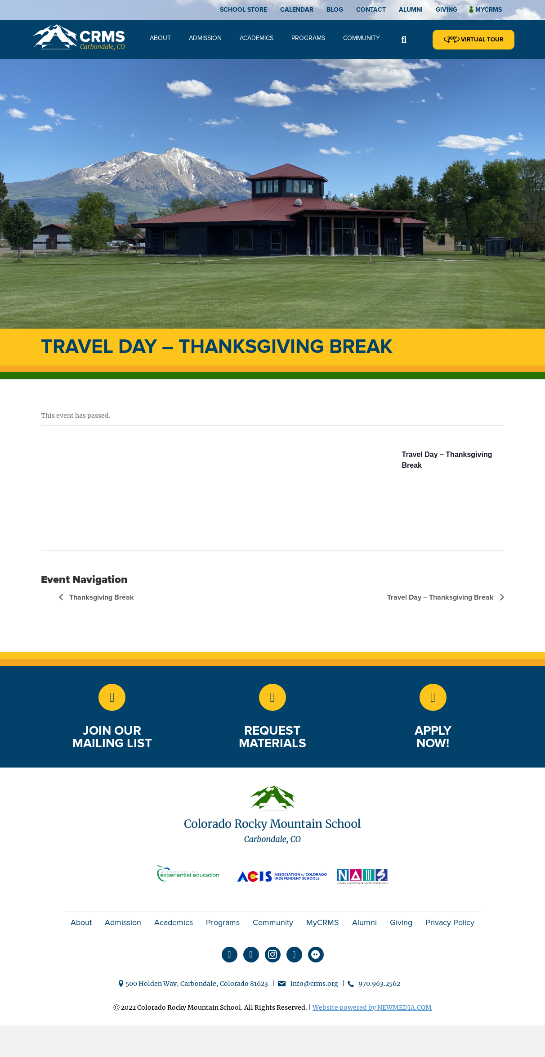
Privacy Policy (449, 922)
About (160, 38)
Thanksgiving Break (100, 597)
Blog (334, 10)
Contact (371, 10)
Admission (205, 38)
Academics (256, 38)
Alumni (411, 10)
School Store (243, 10)
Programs (308, 38)
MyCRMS (322, 922)
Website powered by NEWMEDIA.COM (372, 1007)
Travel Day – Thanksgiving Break (441, 597)
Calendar (296, 10)
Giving (446, 10)
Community (361, 38)
